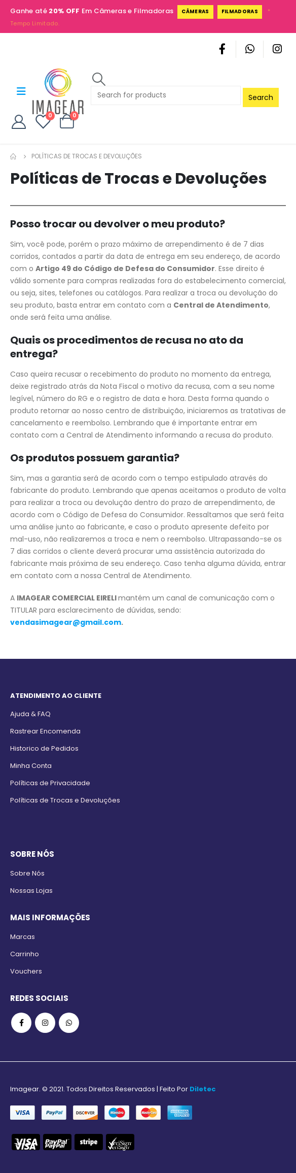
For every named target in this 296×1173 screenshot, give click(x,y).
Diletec (203, 1089)
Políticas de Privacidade (50, 783)
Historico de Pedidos (44, 748)
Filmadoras (239, 11)
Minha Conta (31, 765)
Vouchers (26, 971)
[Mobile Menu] (21, 91)
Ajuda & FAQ (30, 714)
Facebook (21, 1023)
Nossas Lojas (31, 890)
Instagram (45, 1023)
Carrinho (24, 954)
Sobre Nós (27, 873)
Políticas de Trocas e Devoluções (65, 800)
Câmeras (195, 11)
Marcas (22, 937)
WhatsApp (69, 1023)
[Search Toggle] (98, 79)
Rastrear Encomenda (45, 731)
